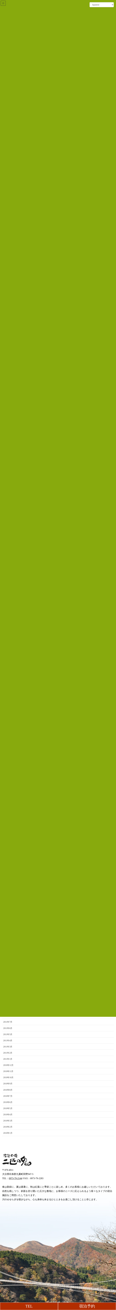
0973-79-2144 (15, 1178)
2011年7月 (7, 1022)
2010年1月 (7, 1133)
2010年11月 (8, 1071)
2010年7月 (7, 1096)
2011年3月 (7, 1047)
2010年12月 (8, 1065)
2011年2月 (7, 1053)
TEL (29, 1306)
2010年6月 (7, 1102)
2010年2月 (7, 1127)
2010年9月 (7, 1084)
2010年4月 (7, 1114)
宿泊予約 (87, 1306)
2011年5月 (7, 1034)
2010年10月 (8, 1077)
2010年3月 (7, 1121)
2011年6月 (7, 1028)
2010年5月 (7, 1108)
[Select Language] (102, 4)
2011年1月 (7, 1059)
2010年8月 (7, 1090)
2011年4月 (7, 1040)
